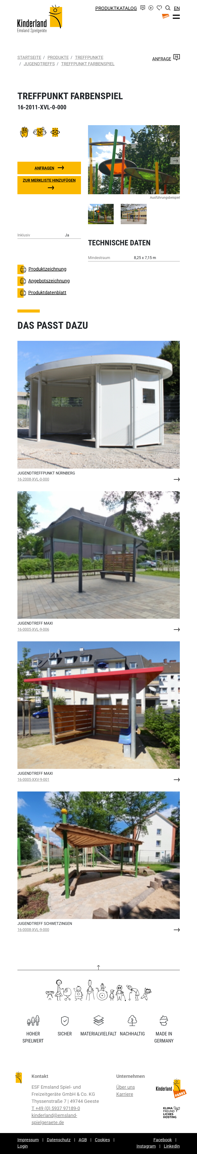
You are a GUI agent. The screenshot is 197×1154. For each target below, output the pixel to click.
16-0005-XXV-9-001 (33, 779)
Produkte (58, 57)
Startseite (29, 57)
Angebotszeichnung (43, 281)
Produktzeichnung (41, 269)
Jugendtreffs (39, 63)
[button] (97, 159)
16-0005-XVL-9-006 (33, 629)
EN (177, 8)
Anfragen (44, 168)
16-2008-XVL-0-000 (33, 479)
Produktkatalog (116, 8)
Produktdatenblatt (42, 293)
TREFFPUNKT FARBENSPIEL (88, 63)
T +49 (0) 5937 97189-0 (56, 1108)
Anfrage (166, 58)
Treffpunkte (89, 57)
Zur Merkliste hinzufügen (49, 180)
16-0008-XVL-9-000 (33, 929)
